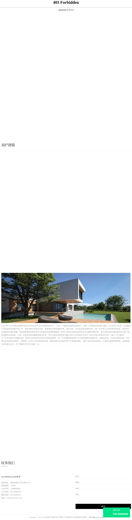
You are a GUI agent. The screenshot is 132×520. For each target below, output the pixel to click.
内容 (77, 494)
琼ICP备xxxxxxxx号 (96, 517)
